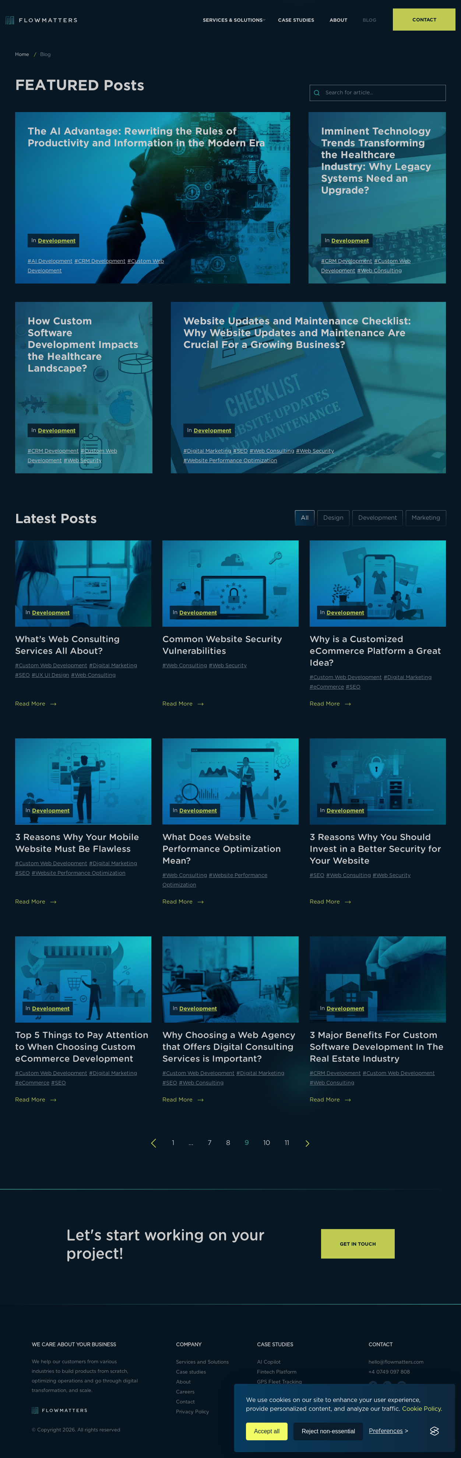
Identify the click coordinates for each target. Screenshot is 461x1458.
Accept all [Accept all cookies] (266, 1431)
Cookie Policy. (422, 1409)
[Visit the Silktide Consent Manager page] (434, 1431)
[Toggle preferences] (388, 1431)
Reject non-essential (328, 1431)
